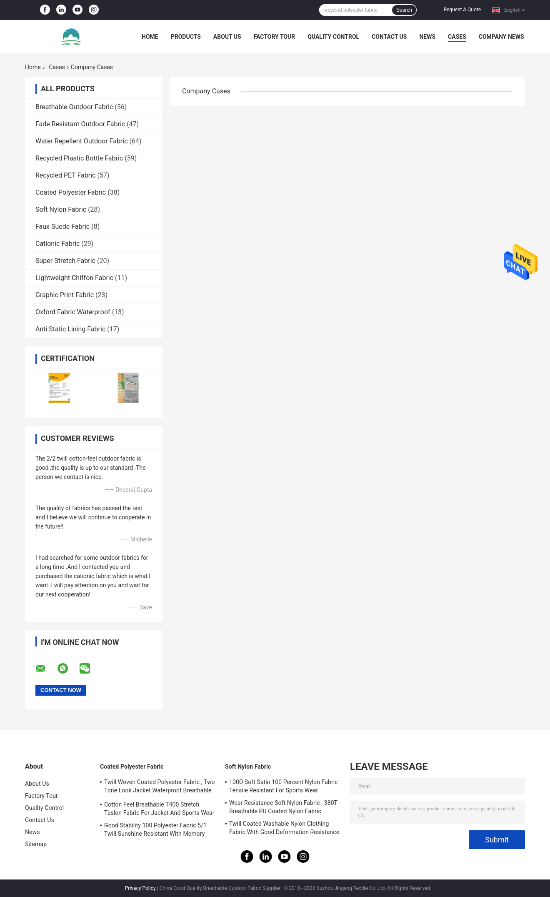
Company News (501, 36)
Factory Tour (274, 36)
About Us (227, 36)
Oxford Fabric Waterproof (72, 312)
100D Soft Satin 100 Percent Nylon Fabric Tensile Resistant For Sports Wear (283, 786)
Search (404, 10)
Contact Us (389, 36)
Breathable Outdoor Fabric (74, 107)
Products (186, 36)
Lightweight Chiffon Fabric (74, 278)
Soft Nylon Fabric (60, 209)
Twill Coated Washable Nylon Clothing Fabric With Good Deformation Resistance (284, 827)
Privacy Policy (140, 888)
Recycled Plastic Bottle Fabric (79, 158)
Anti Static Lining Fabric (70, 329)
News (427, 36)
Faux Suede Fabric (62, 227)
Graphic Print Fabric (64, 295)
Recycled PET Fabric (65, 175)
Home (150, 36)
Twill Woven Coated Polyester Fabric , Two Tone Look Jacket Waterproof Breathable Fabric (159, 787)
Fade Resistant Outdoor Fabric (80, 124)
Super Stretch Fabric (65, 261)
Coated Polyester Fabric (70, 192)
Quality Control (333, 36)
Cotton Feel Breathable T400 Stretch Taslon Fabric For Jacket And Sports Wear (159, 808)
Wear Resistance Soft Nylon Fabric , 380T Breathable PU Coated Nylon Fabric (283, 806)
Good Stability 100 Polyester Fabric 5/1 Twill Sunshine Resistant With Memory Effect (155, 830)
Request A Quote (462, 10)
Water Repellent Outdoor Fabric (81, 141)
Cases (457, 36)
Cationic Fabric (57, 244)
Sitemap (36, 844)
